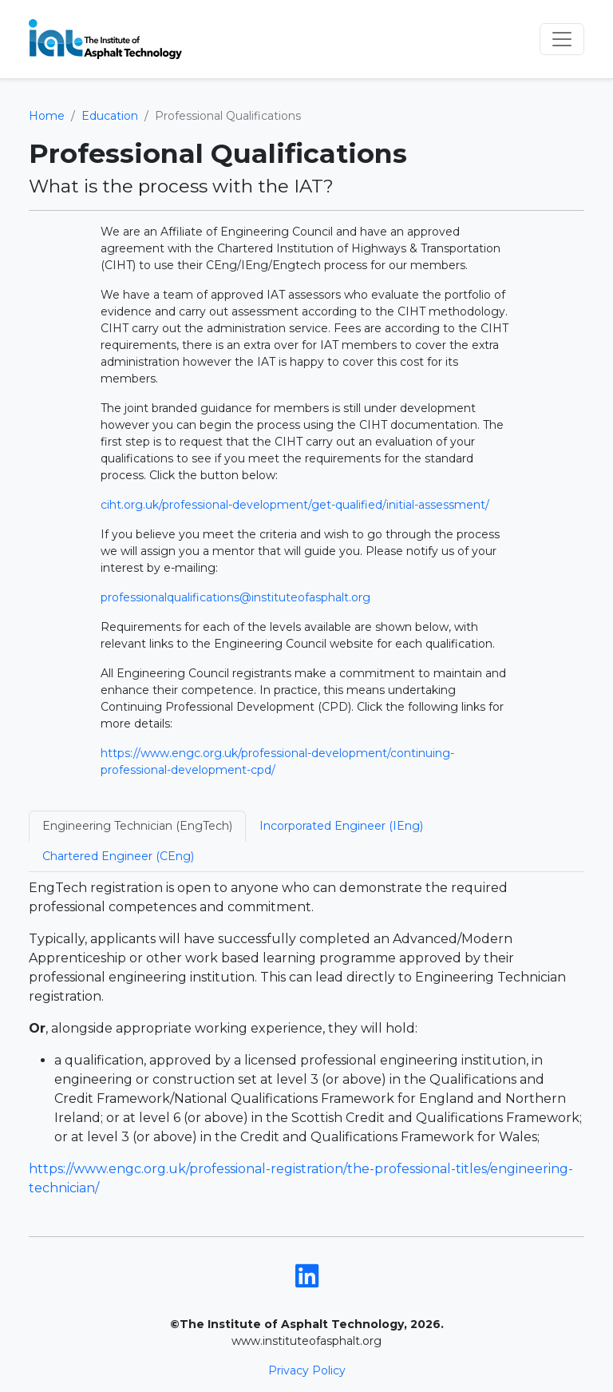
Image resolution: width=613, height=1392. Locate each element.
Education (109, 116)
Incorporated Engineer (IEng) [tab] (341, 826)
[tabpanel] (306, 1038)
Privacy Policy (307, 1370)
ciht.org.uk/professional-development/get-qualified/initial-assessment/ (295, 505)
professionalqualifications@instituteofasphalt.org (235, 597)
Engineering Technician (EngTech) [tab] (137, 826)
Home (47, 116)
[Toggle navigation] (562, 39)
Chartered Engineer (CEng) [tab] (118, 856)
